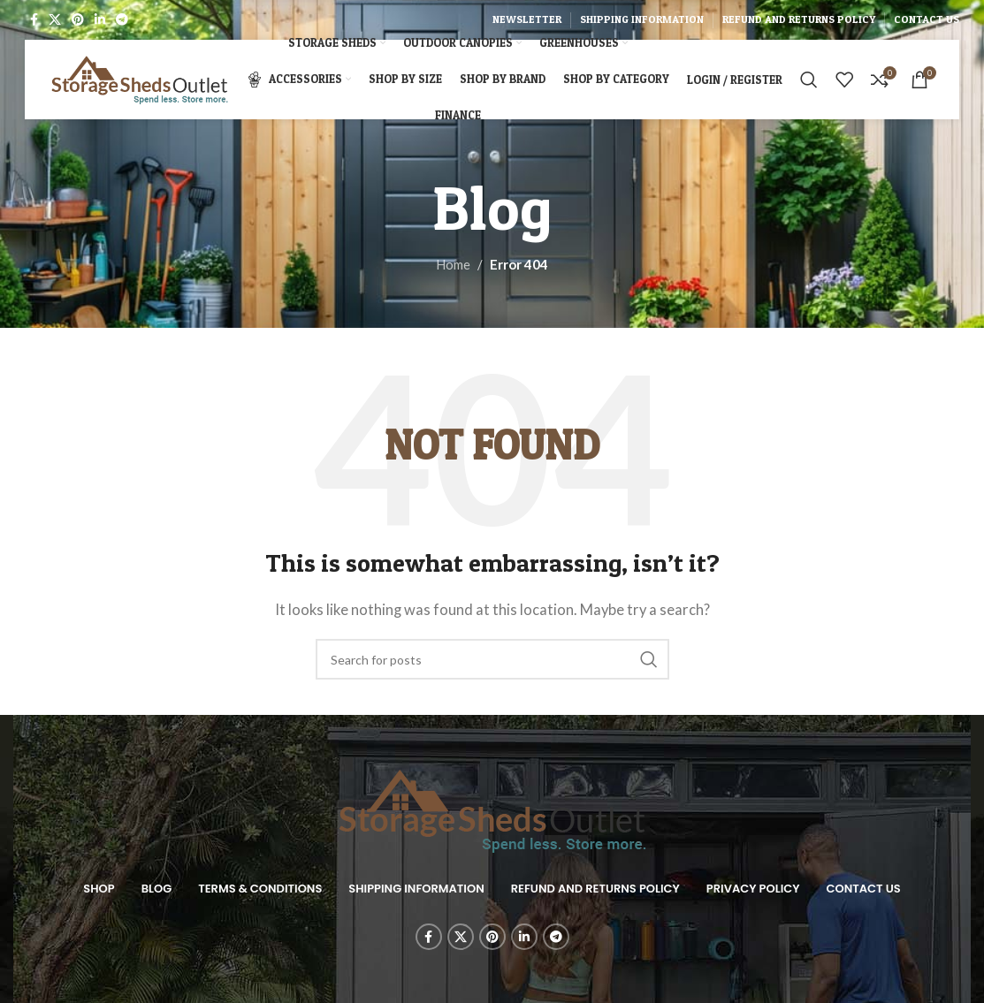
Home (453, 264)
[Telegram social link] (122, 20)
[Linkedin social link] (100, 20)
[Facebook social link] (34, 20)
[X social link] (54, 20)
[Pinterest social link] (77, 20)
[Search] (809, 79)
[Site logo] (139, 78)
